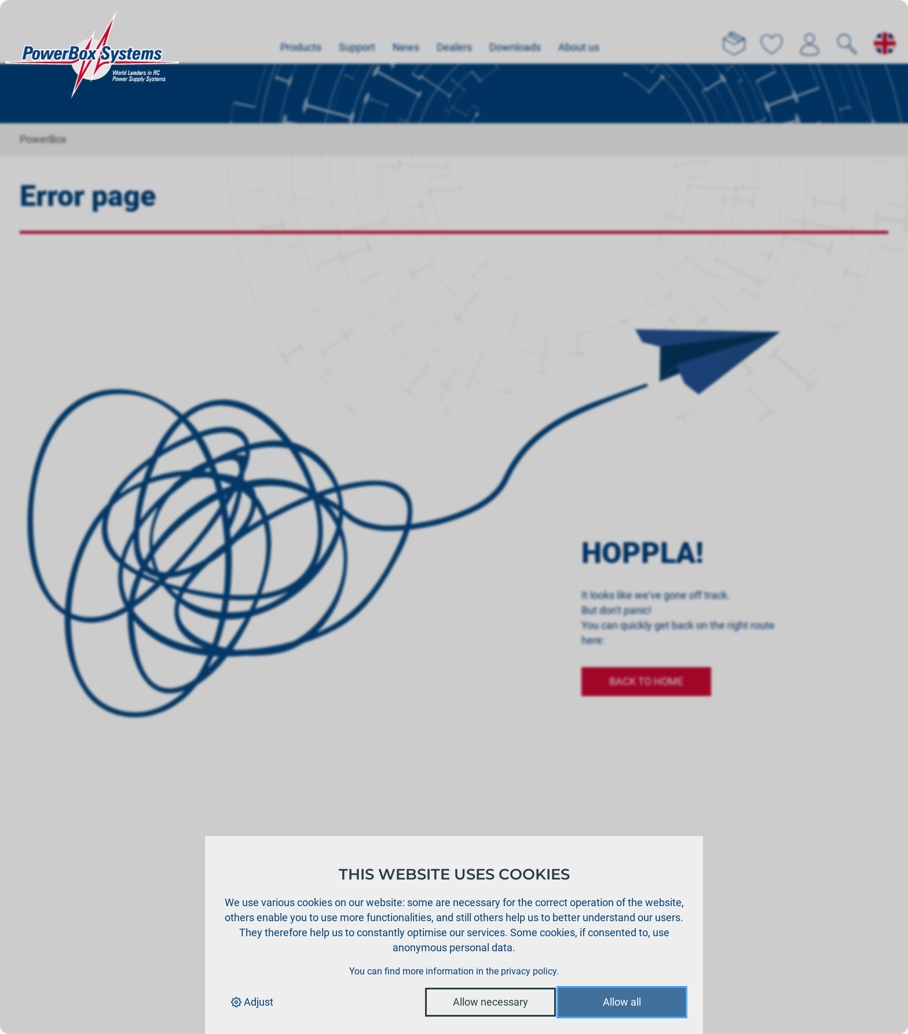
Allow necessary (490, 1002)
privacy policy (528, 971)
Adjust (252, 1002)
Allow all (622, 1002)
